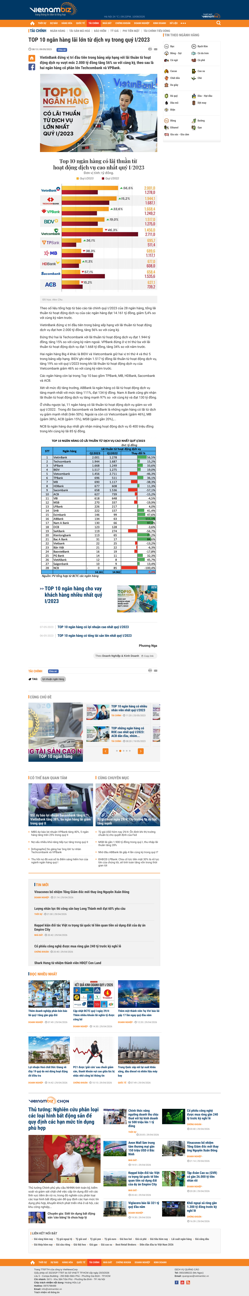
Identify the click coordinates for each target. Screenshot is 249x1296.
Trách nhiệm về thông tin (47, 1292)
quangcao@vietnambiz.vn (195, 1276)
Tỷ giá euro (110, 1239)
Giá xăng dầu (202, 1239)
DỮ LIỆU (173, 23)
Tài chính (38, 30)
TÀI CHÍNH (94, 23)
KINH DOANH (159, 23)
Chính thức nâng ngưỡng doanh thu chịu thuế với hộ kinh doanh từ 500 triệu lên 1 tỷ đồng (143, 1118)
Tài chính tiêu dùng (157, 31)
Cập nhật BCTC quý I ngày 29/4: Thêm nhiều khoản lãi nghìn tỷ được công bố (94, 1015)
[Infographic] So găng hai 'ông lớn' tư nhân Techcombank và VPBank (56, 851)
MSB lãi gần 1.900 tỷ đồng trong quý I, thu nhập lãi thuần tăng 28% (128, 844)
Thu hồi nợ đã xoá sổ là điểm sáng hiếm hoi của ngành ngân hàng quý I (59, 861)
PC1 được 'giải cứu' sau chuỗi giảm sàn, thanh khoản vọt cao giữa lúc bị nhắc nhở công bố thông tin (94, 1071)
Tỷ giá (114, 31)
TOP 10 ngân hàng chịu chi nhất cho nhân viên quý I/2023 (128, 732)
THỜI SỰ (42, 23)
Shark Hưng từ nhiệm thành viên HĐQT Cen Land (67, 963)
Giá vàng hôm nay (43, 1239)
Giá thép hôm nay (43, 1244)
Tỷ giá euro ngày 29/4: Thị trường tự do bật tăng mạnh (127, 821)
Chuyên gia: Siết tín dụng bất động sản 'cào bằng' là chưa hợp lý (71, 1215)
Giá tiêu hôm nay (159, 1239)
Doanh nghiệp (41, 897)
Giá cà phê (141, 1239)
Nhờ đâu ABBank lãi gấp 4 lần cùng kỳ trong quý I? (128, 852)
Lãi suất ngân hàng (181, 1239)
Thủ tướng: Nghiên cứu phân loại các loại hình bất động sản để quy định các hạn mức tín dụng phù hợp (63, 1119)
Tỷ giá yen (95, 1239)
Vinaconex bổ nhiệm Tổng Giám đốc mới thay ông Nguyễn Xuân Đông (81, 892)
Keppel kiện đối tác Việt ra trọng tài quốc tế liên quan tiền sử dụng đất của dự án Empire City (90, 927)
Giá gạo (93, 1244)
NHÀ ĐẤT (107, 23)
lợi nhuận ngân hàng (53, 679)
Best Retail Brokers (126, 1244)
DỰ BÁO (54, 23)
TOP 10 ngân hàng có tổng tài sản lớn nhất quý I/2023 (94, 636)
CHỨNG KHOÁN (122, 23)
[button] (105, 751)
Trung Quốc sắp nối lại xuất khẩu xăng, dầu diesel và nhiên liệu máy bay (137, 1071)
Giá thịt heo (80, 1244)
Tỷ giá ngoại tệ (64, 1239)
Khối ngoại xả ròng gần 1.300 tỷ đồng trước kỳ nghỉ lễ (202, 1207)
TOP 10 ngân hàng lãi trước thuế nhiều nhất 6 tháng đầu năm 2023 (129, 710)
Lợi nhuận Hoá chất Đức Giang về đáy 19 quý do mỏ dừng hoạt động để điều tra (48, 1071)
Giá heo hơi (126, 1239)
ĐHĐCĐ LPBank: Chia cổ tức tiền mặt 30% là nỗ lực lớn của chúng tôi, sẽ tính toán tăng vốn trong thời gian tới (128, 862)
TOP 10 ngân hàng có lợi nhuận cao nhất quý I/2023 (93, 627)
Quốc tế (122, 1082)
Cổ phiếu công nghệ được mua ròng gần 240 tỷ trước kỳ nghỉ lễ (77, 946)
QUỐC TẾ (80, 23)
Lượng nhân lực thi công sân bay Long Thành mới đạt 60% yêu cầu (80, 909)
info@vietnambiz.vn (52, 1289)
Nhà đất (38, 935)
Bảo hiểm (100, 31)
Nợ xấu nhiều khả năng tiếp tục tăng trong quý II (59, 842)
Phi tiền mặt (131, 31)
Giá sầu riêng (63, 1244)
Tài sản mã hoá (79, 31)
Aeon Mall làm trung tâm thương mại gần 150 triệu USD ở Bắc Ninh (141, 1148)
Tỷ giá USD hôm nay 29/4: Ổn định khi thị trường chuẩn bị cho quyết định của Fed (127, 833)
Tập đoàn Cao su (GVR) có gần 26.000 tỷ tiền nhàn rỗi (202, 1177)
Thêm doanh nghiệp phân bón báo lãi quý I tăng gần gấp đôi (47, 1013)
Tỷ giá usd (81, 1239)
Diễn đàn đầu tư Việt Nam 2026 (156, 1244)
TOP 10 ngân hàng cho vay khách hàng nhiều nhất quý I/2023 (73, 594)
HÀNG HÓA (67, 23)
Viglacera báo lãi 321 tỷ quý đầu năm (143, 1205)
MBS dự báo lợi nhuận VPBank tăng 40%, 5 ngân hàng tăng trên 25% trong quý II (60, 833)
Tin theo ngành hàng (182, 35)
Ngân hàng (57, 31)
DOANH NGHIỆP (141, 23)
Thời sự (38, 914)
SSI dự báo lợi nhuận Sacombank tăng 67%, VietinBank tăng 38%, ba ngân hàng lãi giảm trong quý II (60, 819)
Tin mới (42, 884)
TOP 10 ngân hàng (55, 756)
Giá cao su (106, 1244)
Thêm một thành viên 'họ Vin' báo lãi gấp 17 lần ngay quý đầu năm (139, 1013)
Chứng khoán (41, 951)
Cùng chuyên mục (113, 778)
